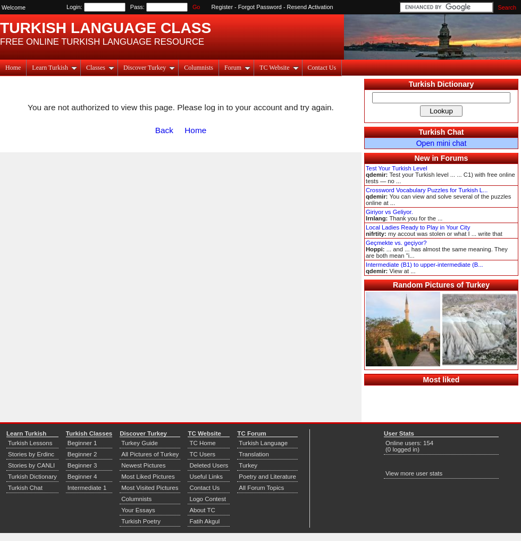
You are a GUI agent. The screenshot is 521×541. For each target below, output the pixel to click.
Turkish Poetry (141, 521)
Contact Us (322, 67)
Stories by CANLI (31, 465)
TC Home (202, 443)
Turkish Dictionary (441, 84)
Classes (100, 67)
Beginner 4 (82, 476)
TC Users (202, 454)
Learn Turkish (54, 67)
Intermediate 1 (87, 488)
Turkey (248, 465)
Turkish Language (263, 443)
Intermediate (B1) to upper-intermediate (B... (424, 264)
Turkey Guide (139, 443)
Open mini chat (441, 143)
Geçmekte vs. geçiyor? (396, 243)
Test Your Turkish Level (396, 168)
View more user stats (413, 473)
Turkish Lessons (30, 443)
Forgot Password (260, 7)
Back (164, 130)
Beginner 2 (82, 454)
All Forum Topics (261, 488)
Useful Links (206, 476)
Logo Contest (207, 499)
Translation (254, 454)
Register (222, 7)
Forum (237, 67)
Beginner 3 (82, 465)
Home (13, 67)
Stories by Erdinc (31, 454)
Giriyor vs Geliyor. (389, 212)
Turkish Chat (441, 132)
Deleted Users (208, 465)
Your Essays (138, 510)
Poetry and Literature (267, 476)
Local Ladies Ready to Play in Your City (418, 227)
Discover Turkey (149, 67)
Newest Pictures (143, 465)
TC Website (278, 67)
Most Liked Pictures (147, 476)
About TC (202, 510)
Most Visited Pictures (149, 488)
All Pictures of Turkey (150, 454)
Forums (454, 158)
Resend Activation (310, 7)
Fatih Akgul (204, 521)
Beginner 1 (82, 443)
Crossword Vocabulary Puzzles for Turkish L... (427, 190)
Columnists (198, 67)
